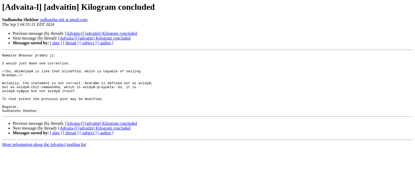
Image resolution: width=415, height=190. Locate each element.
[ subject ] (88, 43)
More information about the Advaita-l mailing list (44, 156)
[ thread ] (71, 43)
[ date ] (56, 43)
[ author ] (106, 43)
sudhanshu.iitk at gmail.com (63, 19)
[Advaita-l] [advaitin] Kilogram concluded (101, 33)
